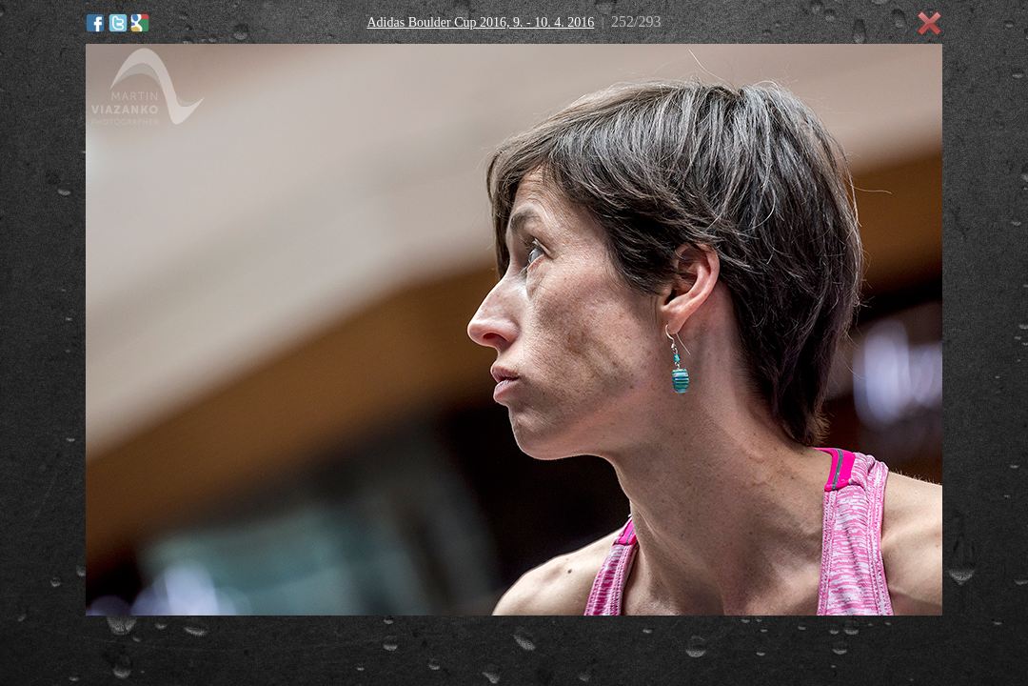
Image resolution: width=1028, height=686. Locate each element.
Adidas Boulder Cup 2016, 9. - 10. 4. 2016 (480, 22)
